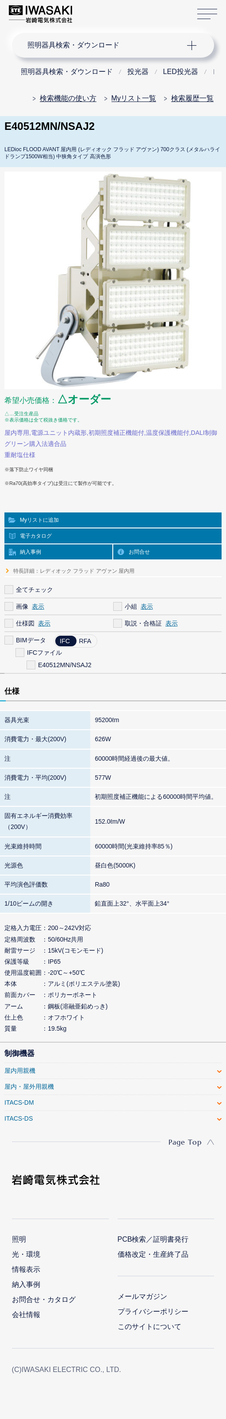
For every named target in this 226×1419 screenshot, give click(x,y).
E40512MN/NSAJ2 (65, 664)
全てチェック (34, 589)
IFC (65, 641)
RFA (85, 641)
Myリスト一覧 (133, 98)
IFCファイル (44, 652)
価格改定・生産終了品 (153, 1254)
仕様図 (25, 623)
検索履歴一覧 (192, 98)
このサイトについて (149, 1326)
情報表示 (26, 1269)
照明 (19, 1239)
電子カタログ (36, 536)
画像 (22, 606)
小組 (131, 606)
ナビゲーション (105, 45)
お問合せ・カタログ (44, 1299)
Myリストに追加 (39, 520)
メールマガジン (142, 1296)
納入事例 (30, 552)
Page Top (185, 1142)
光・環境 (26, 1254)
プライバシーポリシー (153, 1311)
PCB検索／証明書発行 (153, 1239)
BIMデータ (31, 640)
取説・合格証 (143, 623)
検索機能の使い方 (68, 98)
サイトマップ (207, 14)
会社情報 (26, 1314)
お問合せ (139, 552)
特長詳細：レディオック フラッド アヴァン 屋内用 (73, 571)
